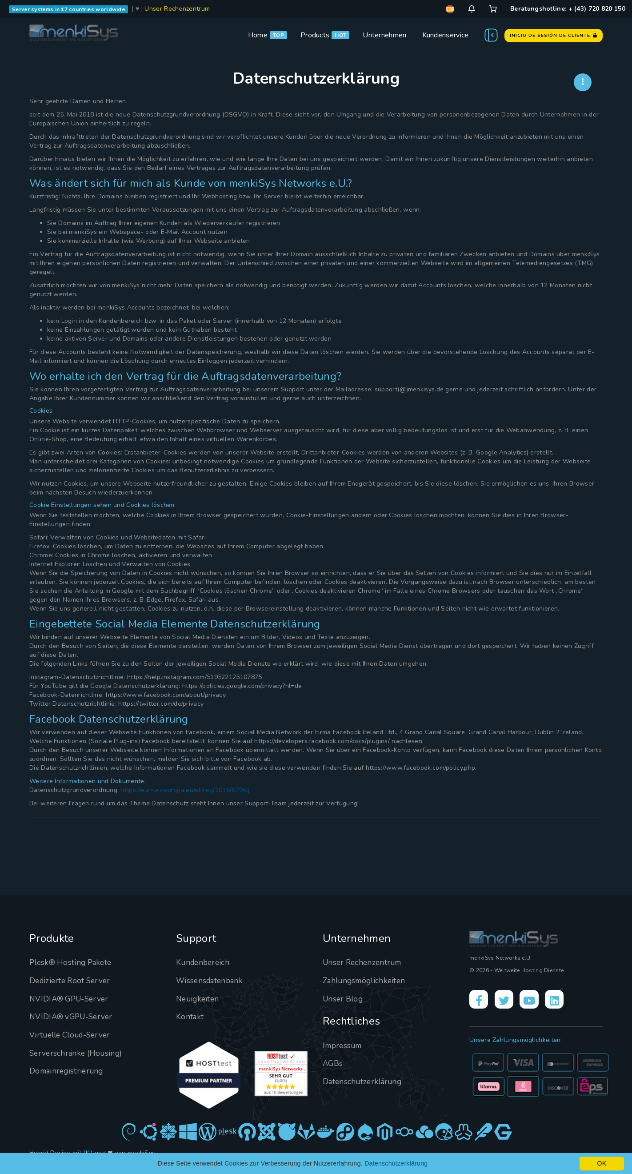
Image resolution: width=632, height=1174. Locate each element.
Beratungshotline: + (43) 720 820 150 (567, 8)
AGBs (333, 1063)
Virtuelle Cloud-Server (73, 1034)
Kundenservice (445, 35)
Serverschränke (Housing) (77, 1053)
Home (258, 35)
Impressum (344, 1045)
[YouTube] (535, 1000)
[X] (507, 1000)
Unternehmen (384, 35)
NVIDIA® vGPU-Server (73, 1016)
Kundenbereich (204, 962)
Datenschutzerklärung (364, 1081)
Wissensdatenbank (211, 980)
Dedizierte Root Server (72, 980)
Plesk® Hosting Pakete (72, 962)
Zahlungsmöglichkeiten (366, 980)
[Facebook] (480, 1000)
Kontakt (190, 1016)
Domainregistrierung (68, 1070)
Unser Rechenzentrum (177, 8)
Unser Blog (344, 998)
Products (314, 35)
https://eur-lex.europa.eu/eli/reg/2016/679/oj (184, 790)
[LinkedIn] (563, 1000)
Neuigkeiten (198, 998)
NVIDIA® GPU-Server (71, 998)
